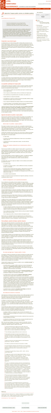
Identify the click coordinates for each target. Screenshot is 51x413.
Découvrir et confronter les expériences (26, 8)
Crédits (21, 411)
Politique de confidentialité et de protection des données (31, 411)
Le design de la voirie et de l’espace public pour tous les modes (42, 37)
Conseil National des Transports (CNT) (8, 18)
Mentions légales (14, 411)
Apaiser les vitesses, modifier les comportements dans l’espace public (42, 35)
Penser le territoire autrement (12, 8)
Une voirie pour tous (40, 21)
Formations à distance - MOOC (9, 407)
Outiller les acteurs (46, 8)
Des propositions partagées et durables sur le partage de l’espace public (43, 29)
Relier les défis (38, 8)
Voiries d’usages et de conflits (41, 33)
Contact (19, 411)
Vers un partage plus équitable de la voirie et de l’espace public (44, 23)
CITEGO (3, 8)
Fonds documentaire (42, 407)
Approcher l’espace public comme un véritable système (43, 16)
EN (46, 1)
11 (30, 301)
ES (48, 1)
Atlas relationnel (25, 407)
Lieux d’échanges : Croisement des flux (43, 26)
